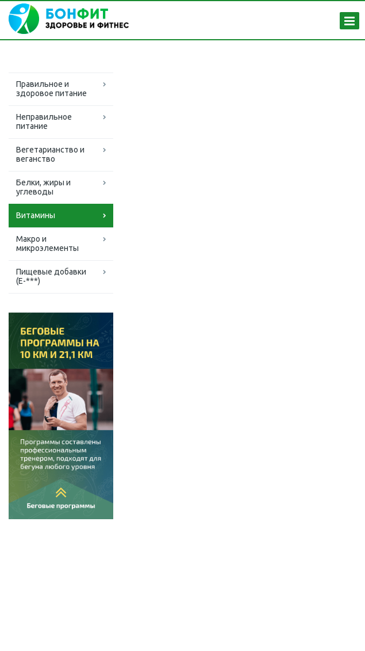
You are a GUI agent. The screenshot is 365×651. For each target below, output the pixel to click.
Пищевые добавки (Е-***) (51, 276)
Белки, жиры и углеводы (43, 187)
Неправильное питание (44, 121)
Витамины (35, 215)
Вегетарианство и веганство (50, 154)
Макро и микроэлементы (47, 243)
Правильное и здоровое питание (51, 88)
